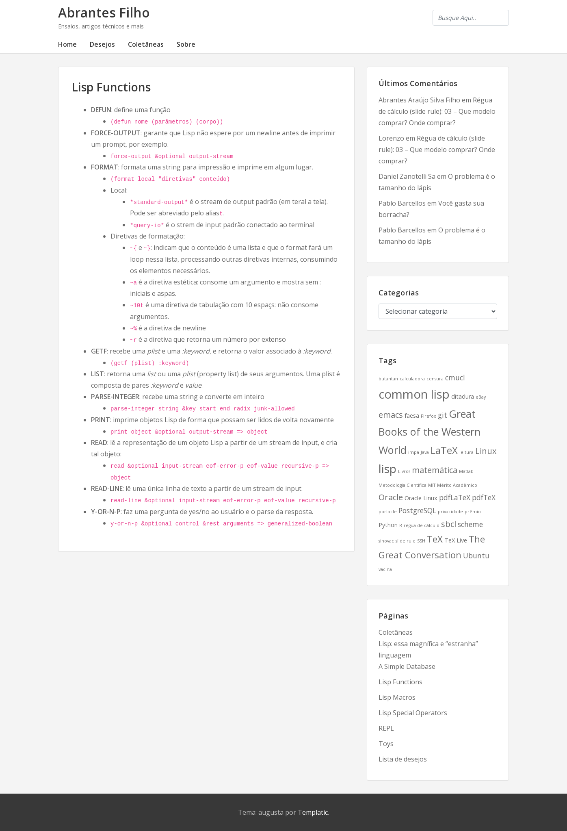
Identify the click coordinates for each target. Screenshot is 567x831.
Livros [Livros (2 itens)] (404, 471)
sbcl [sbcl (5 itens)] (448, 524)
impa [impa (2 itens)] (413, 452)
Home (67, 44)
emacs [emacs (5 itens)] (391, 414)
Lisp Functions (400, 681)
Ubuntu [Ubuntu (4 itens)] (476, 555)
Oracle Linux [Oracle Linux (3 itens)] (421, 498)
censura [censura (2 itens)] (435, 379)
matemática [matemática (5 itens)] (434, 469)
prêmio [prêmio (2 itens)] (473, 511)
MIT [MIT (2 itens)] (431, 485)
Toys (386, 743)
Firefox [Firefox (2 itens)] (428, 416)
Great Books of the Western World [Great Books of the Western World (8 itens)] (429, 431)
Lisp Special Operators (413, 712)
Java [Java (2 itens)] (425, 452)
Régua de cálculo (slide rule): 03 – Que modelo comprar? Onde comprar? (437, 111)
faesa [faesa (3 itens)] (412, 415)
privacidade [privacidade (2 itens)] (450, 511)
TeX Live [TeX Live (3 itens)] (455, 540)
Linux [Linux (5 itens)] (485, 450)
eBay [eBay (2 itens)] (481, 397)
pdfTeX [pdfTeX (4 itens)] (484, 497)
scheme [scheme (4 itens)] (470, 524)
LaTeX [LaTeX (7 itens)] (444, 450)
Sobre (186, 44)
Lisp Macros (397, 697)
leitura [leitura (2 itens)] (466, 452)
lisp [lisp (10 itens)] (387, 468)
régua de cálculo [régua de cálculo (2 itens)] (421, 525)
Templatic (313, 812)
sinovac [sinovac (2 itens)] (386, 541)
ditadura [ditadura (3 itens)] (462, 396)
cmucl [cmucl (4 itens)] (455, 377)
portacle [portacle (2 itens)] (388, 511)
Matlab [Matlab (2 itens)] (466, 471)
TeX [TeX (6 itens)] (435, 539)
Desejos (102, 44)
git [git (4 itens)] (442, 415)
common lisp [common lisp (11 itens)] (414, 394)
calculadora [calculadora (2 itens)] (412, 379)
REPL (386, 728)
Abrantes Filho (104, 12)
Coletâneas (146, 44)
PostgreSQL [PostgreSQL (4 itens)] (417, 510)
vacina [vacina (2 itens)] (385, 569)
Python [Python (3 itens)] (388, 525)
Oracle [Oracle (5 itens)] (391, 497)
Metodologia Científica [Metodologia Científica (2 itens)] (402, 485)
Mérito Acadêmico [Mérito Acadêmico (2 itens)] (457, 485)
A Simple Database (407, 666)
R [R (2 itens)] (400, 525)
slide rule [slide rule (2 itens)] (406, 541)
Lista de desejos (403, 759)
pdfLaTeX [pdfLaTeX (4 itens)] (454, 497)
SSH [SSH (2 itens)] (421, 541)
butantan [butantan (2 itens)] (388, 379)
